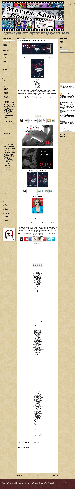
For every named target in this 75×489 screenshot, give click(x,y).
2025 (5, 89)
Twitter (61, 47)
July (5, 205)
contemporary (34, 443)
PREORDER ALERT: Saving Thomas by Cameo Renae (9, 138)
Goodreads (62, 41)
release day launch (6, 50)
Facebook (61, 40)
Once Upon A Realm (65, 102)
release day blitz (5, 49)
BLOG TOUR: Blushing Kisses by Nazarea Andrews (9, 144)
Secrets (37, 444)
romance (27, 444)
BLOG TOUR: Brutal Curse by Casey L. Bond (9, 184)
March (5, 210)
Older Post (55, 475)
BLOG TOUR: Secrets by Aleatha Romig (8, 193)
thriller (44, 444)
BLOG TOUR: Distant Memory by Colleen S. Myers (9, 153)
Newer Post (19, 475)
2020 (5, 96)
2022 (5, 93)
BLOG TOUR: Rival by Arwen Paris (9, 188)
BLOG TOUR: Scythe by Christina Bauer (8, 117)
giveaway (4, 61)
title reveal (4, 68)
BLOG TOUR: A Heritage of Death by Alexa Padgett (8, 199)
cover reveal (5, 65)
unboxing (4, 57)
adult (21, 443)
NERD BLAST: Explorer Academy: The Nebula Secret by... (9, 134)
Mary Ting (64, 111)
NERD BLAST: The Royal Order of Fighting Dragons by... (9, 142)
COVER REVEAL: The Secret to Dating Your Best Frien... (9, 109)
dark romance (39, 443)
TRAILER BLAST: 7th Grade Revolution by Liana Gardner (9, 123)
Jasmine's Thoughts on (51, 443)
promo (22, 444)
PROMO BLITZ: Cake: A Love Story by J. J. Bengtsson (9, 175)
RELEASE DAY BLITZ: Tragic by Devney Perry (9, 157)
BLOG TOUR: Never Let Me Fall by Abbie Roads (9, 161)
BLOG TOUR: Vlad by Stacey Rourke (9, 103)
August (5, 204)
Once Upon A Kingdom (66, 110)
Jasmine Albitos (6, 224)
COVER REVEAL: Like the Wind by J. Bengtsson (8, 111)
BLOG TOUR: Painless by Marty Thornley (8, 165)
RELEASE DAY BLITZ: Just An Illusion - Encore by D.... (9, 140)
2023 (5, 92)
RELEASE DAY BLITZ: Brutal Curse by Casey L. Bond (9, 197)
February (6, 212)
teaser (4, 81)
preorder (4, 82)
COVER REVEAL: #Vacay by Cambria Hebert (9, 146)
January (5, 213)
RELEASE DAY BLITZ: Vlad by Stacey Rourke (9, 125)
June (5, 206)
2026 (5, 88)
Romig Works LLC (33, 444)
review (25, 444)
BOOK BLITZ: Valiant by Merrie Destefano (9, 107)
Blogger (42, 487)
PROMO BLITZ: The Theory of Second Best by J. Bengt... (9, 155)
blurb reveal (5, 69)
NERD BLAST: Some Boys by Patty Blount (9, 113)
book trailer (5, 73)
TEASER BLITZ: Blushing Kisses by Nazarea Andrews (9, 171)
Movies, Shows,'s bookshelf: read (67, 83)
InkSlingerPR (44, 443)
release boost (5, 46)
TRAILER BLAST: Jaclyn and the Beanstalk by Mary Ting (9, 151)
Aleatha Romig (25, 443)
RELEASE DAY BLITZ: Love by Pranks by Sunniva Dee (9, 115)
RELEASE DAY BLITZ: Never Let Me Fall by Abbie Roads (9, 186)
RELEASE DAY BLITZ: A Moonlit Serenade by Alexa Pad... (9, 178)
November (6, 101)
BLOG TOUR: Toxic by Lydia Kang (9, 180)
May (5, 208)
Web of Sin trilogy (48, 444)
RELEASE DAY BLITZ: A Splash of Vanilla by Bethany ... (9, 191)
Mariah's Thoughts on (6, 55)
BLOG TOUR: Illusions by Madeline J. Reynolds (8, 173)
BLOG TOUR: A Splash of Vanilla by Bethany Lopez (8, 163)
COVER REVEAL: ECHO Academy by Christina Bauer (9, 121)
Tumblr (61, 46)
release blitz (5, 45)
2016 (5, 216)
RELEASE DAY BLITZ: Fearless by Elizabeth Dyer (9, 169)
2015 (5, 217)
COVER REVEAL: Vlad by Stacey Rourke (8, 167)
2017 (5, 215)
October (5, 201)
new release (5, 44)
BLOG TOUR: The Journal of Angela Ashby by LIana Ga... (9, 131)
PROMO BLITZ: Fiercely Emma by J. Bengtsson (9, 127)
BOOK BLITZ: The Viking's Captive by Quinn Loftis (8, 119)
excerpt (4, 80)
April (5, 209)
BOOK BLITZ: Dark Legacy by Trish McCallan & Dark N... (9, 182)
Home (37, 475)
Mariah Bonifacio (7, 226)
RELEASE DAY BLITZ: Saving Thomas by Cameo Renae (9, 105)
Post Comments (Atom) (26, 477)
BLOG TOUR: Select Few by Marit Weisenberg (9, 195)
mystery (19, 444)
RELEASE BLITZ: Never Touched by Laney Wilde (8, 159)
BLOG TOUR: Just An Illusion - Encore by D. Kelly (9, 129)
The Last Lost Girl (65, 120)
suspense (40, 444)
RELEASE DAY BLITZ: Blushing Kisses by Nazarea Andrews (9, 148)
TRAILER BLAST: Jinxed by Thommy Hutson (9, 136)
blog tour (29, 443)
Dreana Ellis (64, 85)
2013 (5, 220)
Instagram (61, 42)
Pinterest (61, 43)
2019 (5, 97)
